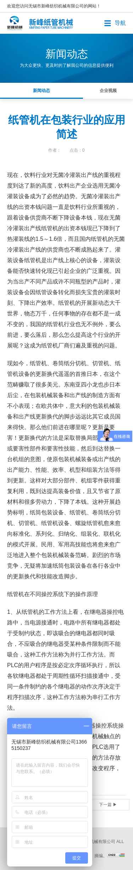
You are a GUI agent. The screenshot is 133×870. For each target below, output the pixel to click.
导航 (120, 23)
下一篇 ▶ (108, 804)
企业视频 (108, 90)
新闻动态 (41, 90)
